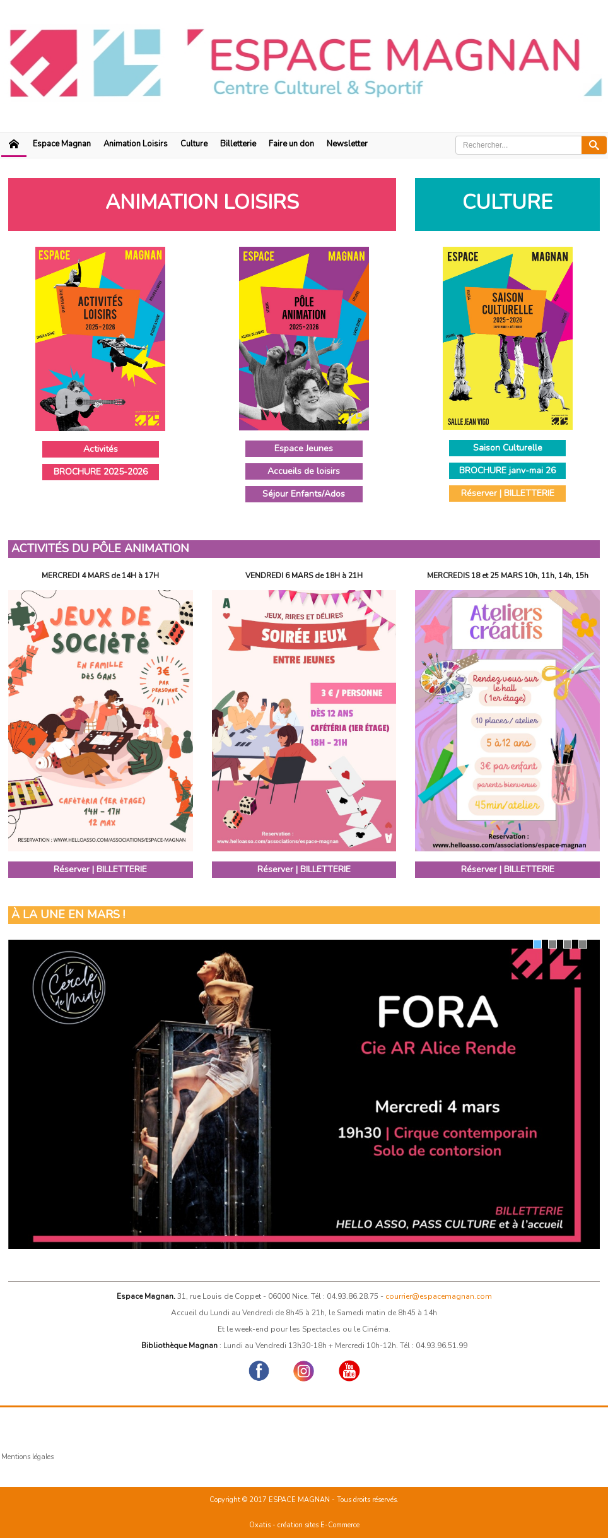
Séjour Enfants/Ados (303, 494)
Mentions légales (27, 1457)
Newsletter (347, 144)
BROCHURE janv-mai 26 (507, 470)
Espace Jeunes (303, 448)
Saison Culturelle (507, 448)
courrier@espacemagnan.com (438, 1296)
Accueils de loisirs (303, 471)
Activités (100, 449)
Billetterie (238, 144)
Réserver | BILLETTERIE (507, 493)
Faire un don (291, 144)
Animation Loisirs (135, 144)
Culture (194, 144)
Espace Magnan (62, 144)
